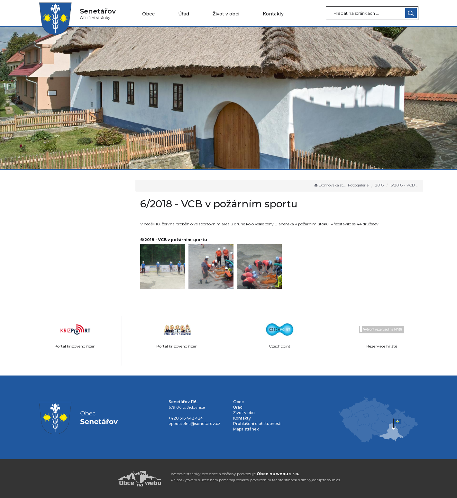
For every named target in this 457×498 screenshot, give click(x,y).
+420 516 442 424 (186, 418)
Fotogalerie (358, 185)
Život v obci (226, 14)
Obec (148, 14)
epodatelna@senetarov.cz (194, 423)
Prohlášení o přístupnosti (257, 423)
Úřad (183, 14)
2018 (379, 185)
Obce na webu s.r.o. (278, 473)
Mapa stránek (246, 429)
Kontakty (273, 14)
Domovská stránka (330, 185)
